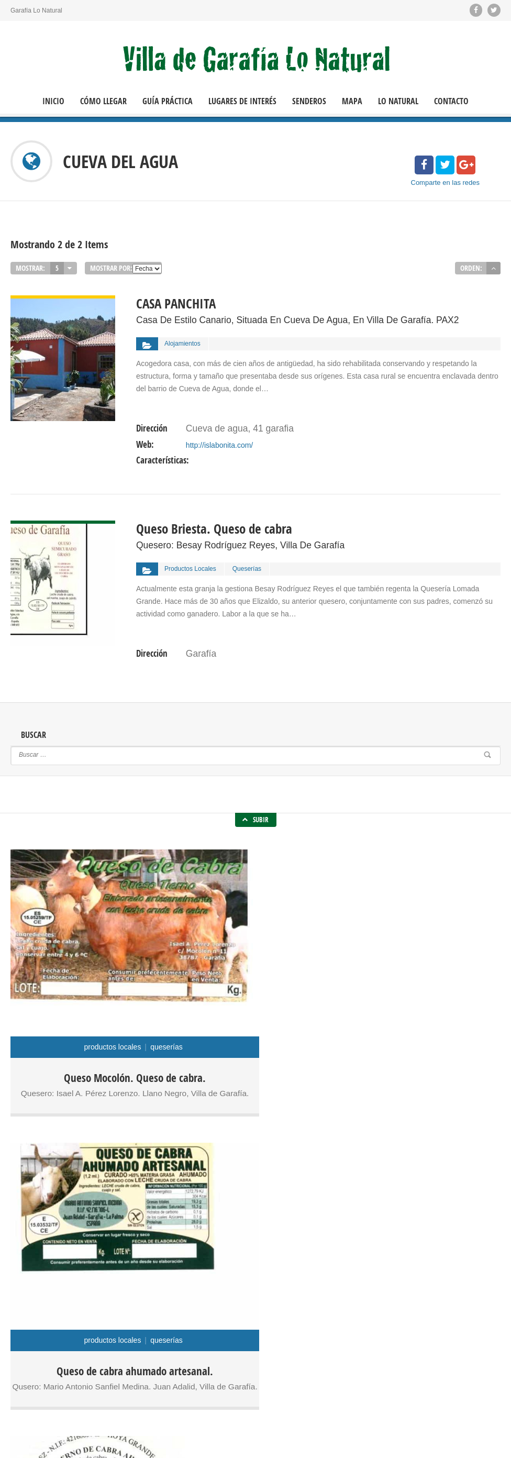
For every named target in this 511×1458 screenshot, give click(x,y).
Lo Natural (398, 101)
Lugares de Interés (242, 101)
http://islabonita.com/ (218, 435)
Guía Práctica (167, 101)
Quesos (238, 1306)
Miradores (249, 1296)
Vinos (252, 1317)
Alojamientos (188, 1296)
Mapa (352, 101)
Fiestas (221, 1296)
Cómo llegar (103, 101)
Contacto (451, 101)
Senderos (309, 101)
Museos (211, 1306)
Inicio (53, 101)
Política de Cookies (72, 1442)
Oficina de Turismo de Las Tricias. (451, 1322)
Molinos (184, 1306)
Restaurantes (188, 1317)
